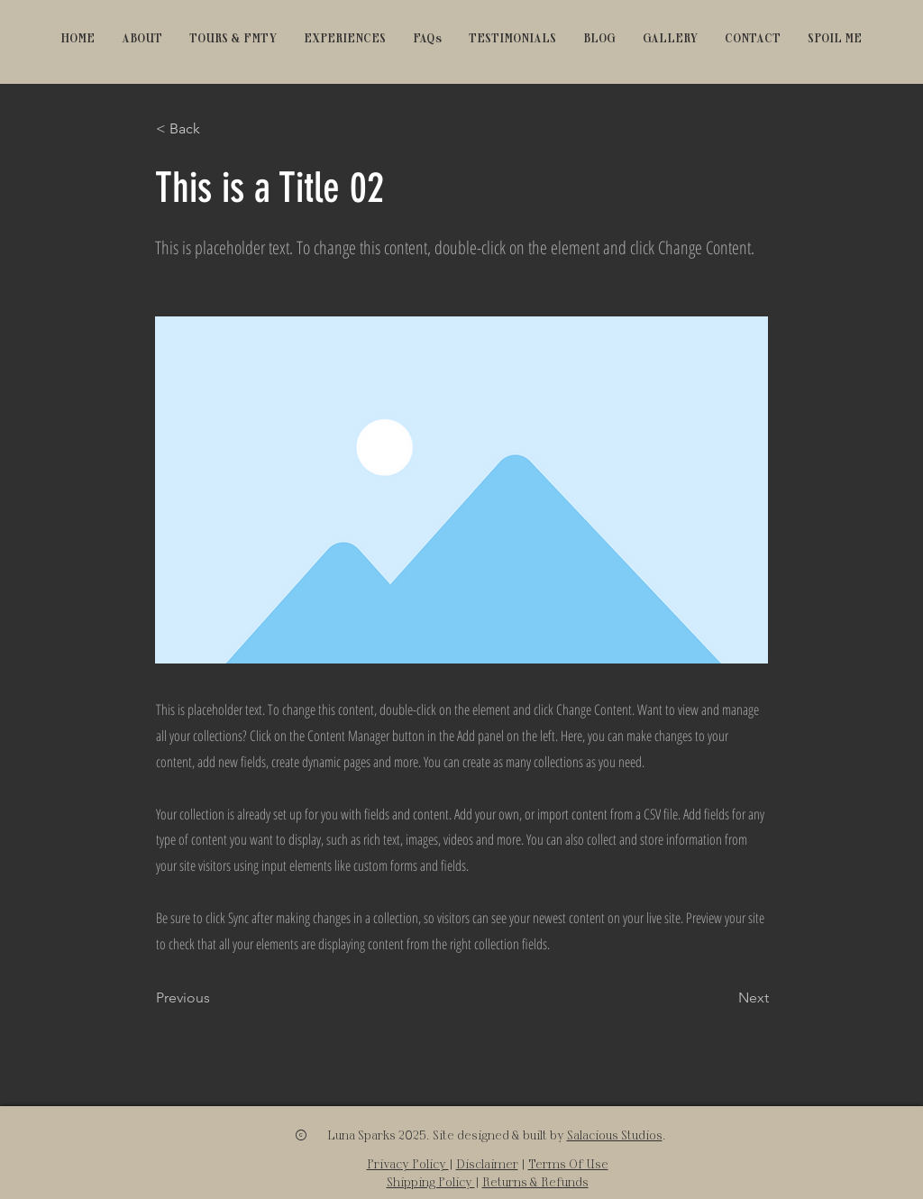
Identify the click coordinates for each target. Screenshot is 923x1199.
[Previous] (215, 998)
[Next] (724, 998)
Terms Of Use (568, 1163)
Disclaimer (487, 1163)
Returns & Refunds (535, 1181)
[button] (233, 37)
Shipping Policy (431, 1181)
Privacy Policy (408, 1163)
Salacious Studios (615, 1134)
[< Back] (215, 129)
